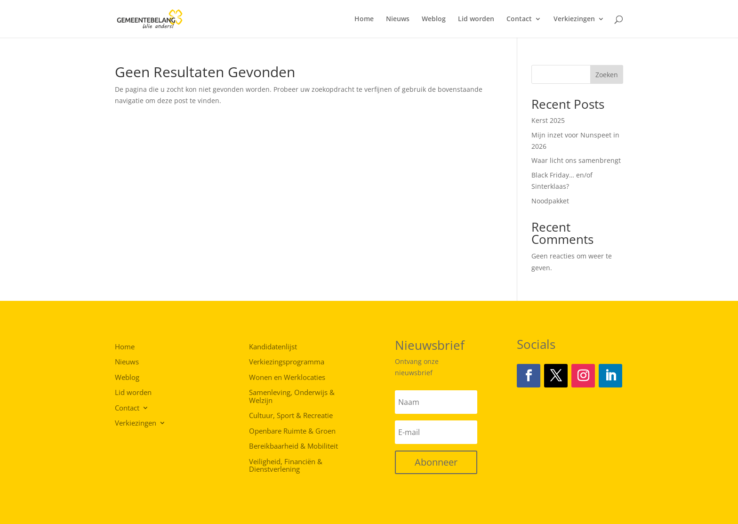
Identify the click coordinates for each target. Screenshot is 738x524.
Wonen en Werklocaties (287, 377)
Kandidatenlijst (273, 347)
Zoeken (606, 74)
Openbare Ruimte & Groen (292, 431)
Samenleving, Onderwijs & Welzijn (292, 396)
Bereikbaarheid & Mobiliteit (293, 446)
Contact (519, 19)
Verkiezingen (574, 19)
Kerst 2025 (548, 120)
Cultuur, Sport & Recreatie (291, 415)
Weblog (434, 19)
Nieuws (397, 19)
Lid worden (476, 19)
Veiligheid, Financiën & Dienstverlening (285, 466)
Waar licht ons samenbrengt (576, 160)
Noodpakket (550, 200)
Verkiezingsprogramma (286, 362)
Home (364, 19)
